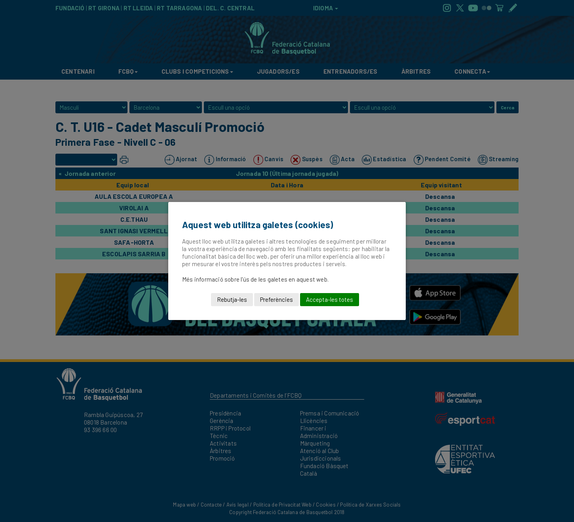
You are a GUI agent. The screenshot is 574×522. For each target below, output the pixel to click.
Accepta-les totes (329, 299)
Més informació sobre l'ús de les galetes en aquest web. (255, 279)
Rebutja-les (232, 299)
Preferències (276, 299)
